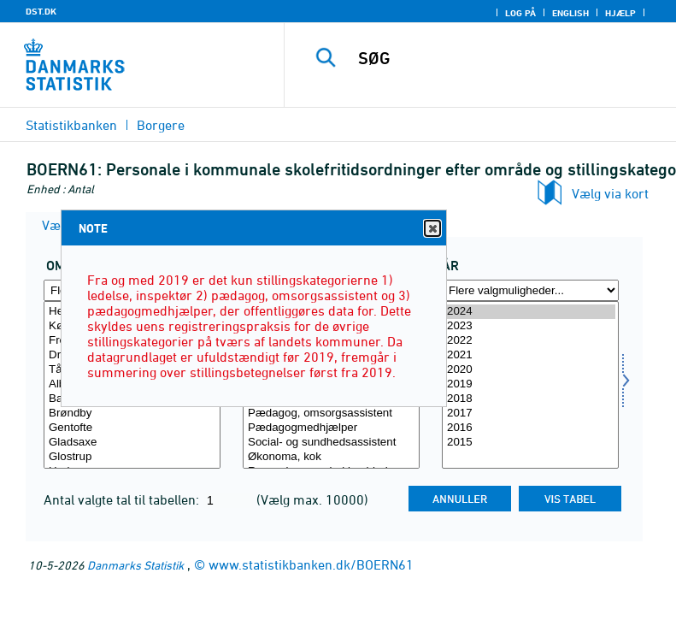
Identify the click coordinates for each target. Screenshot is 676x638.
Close (431, 229)
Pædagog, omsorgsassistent (331, 413)
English (570, 13)
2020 (530, 370)
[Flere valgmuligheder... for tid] (530, 290)
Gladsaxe (132, 442)
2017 (530, 413)
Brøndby (132, 413)
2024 (530, 311)
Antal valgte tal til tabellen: (123, 499)
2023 (530, 326)
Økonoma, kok (331, 457)
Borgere (161, 125)
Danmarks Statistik (135, 565)
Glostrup (132, 457)
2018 (530, 399)
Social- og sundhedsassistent (331, 442)
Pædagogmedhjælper (331, 428)
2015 (530, 442)
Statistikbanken (71, 125)
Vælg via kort (610, 193)
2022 (530, 341)
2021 (530, 355)
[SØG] (506, 58)
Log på (520, 13)
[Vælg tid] (530, 385)
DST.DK (41, 11)
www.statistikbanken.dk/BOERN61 (311, 564)
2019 (530, 384)
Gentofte (132, 428)
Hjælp (620, 13)
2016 (530, 428)
